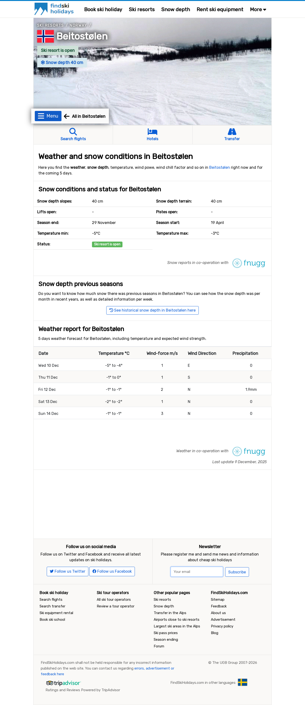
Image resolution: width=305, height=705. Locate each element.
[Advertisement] (152, 503)
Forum (159, 646)
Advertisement (223, 619)
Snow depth (175, 9)
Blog (214, 633)
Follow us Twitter (67, 571)
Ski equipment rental (56, 613)
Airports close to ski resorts (176, 619)
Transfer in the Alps (170, 613)
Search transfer (52, 606)
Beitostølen (82, 36)
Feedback (219, 606)
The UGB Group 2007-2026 (234, 662)
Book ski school (52, 619)
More (258, 9)
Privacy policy (222, 626)
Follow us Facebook (112, 571)
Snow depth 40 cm (62, 62)
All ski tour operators (114, 599)
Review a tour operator (115, 606)
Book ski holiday (103, 9)
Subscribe (237, 572)
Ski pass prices (166, 633)
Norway (78, 25)
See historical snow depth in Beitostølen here (152, 310)
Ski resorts (142, 9)
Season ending (166, 639)
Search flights (51, 599)
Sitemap (217, 599)
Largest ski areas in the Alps (177, 626)
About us (218, 613)
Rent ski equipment (220, 9)
